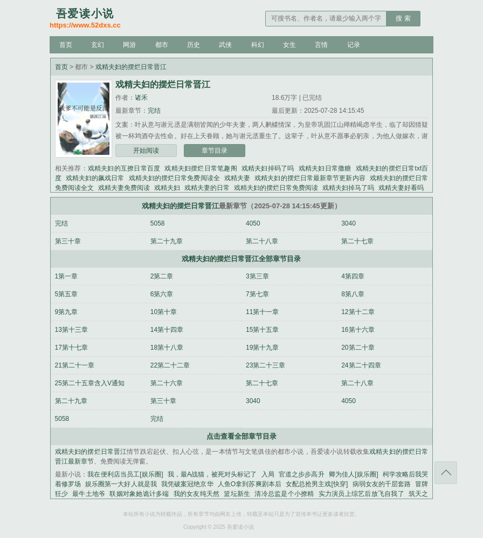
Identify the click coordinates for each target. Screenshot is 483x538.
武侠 (225, 45)
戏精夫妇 (167, 188)
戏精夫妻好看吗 (401, 188)
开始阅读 (146, 150)
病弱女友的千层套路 (381, 484)
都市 (161, 45)
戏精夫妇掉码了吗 (268, 168)
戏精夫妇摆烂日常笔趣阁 (200, 168)
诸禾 (141, 97)
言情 (321, 45)
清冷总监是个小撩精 (284, 494)
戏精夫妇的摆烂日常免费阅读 (276, 188)
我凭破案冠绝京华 (187, 484)
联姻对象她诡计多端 (139, 494)
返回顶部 (445, 472)
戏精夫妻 (237, 178)
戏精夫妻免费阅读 (124, 188)
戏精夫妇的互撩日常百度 (124, 168)
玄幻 (97, 45)
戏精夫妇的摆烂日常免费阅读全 (174, 178)
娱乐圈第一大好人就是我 (121, 484)
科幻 (257, 45)
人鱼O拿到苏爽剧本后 (249, 484)
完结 (154, 110)
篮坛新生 (237, 494)
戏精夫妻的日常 (207, 188)
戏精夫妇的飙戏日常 (95, 178)
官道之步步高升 (302, 474)
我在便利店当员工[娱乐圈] (125, 474)
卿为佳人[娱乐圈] (353, 474)
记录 (353, 45)
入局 (267, 474)
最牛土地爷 (88, 494)
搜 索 (403, 18)
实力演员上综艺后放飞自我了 (361, 494)
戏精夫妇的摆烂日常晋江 (131, 67)
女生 (289, 45)
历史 (193, 45)
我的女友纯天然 (197, 494)
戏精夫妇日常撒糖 (325, 168)
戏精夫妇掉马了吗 (348, 188)
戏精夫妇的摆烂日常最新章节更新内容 (309, 178)
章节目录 (214, 150)
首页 (65, 45)
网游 (129, 45)
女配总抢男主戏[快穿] (317, 484)
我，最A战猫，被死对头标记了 (212, 474)
